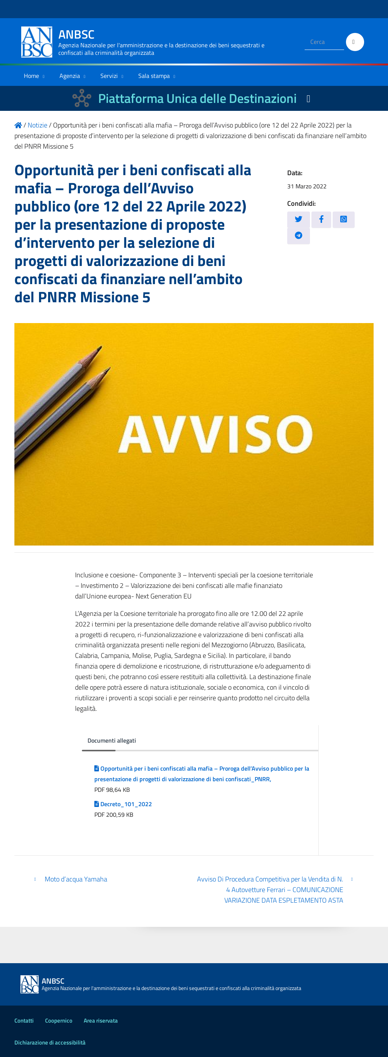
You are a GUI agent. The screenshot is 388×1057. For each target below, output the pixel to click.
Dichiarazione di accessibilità (50, 1042)
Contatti (24, 1020)
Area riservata (101, 1020)
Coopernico (58, 1020)
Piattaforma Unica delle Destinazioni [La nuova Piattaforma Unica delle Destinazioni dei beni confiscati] (197, 98)
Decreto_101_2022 (123, 803)
